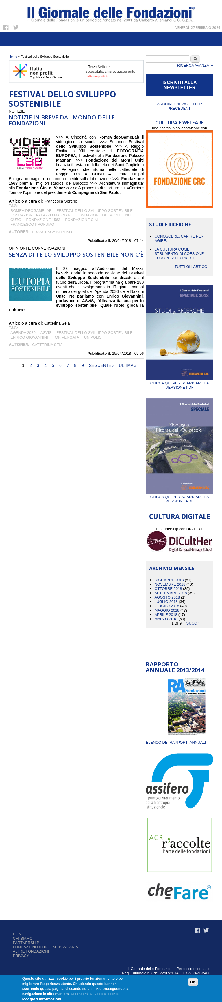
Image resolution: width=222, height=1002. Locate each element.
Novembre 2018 (169, 584)
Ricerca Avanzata (195, 65)
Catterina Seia (47, 345)
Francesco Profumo (32, 224)
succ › (192, 623)
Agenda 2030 (23, 332)
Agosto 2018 (167, 597)
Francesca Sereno (52, 232)
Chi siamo (23, 938)
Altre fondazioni (31, 951)
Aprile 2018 (165, 614)
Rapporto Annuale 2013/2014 (175, 667)
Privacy (21, 956)
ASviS (45, 332)
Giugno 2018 (166, 606)
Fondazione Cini (81, 220)
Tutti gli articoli (192, 266)
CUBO (15, 220)
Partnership (26, 943)
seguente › (101, 365)
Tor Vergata (66, 337)
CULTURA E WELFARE (179, 122)
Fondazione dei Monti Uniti (104, 215)
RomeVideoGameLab (30, 210)
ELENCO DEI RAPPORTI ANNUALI (176, 742)
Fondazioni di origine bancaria (45, 947)
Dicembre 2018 (169, 580)
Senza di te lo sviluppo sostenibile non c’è (76, 254)
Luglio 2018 (165, 601)
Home (13, 56)
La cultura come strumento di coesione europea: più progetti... (179, 253)
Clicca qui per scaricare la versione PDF (179, 383)
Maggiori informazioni (41, 999)
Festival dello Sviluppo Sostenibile (94, 210)
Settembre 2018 (170, 593)
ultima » (127, 365)
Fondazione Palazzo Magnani (40, 215)
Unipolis (93, 337)
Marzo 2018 (165, 619)
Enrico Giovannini (29, 337)
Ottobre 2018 (168, 588)
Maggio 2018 (166, 610)
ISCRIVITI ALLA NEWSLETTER (179, 85)
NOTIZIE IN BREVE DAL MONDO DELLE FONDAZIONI (62, 120)
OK (193, 982)
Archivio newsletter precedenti (179, 106)
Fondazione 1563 (43, 220)
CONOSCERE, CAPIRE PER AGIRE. (179, 238)
